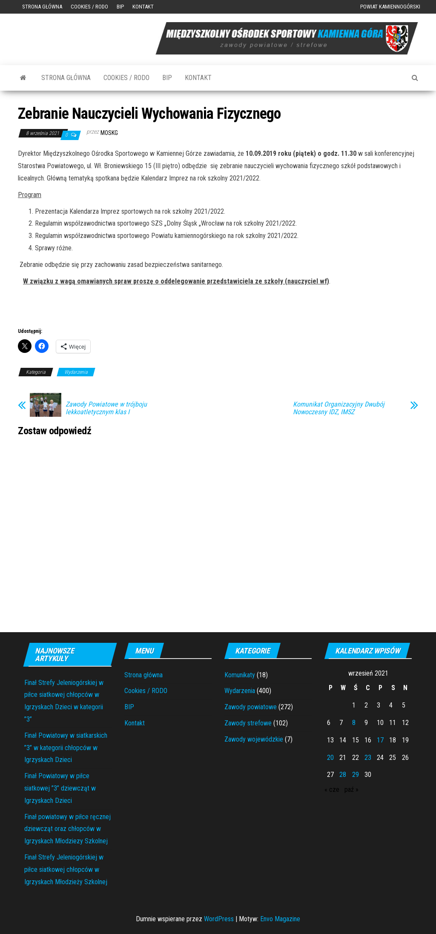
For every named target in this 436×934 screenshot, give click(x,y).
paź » (351, 789)
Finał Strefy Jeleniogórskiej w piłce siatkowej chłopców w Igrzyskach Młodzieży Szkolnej (65, 869)
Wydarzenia (76, 372)
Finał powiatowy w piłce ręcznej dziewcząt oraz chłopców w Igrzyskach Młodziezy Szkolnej (67, 829)
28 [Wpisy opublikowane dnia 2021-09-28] (342, 775)
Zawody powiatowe (250, 707)
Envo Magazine (280, 919)
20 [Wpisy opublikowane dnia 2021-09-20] (330, 758)
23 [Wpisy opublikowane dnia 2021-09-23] (367, 758)
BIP (120, 6)
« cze (331, 789)
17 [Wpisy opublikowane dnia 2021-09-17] (380, 740)
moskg (109, 132)
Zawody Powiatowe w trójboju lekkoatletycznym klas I (106, 408)
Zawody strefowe (248, 723)
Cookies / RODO (89, 6)
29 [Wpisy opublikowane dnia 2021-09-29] (355, 775)
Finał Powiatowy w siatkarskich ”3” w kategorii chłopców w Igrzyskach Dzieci (65, 747)
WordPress (219, 919)
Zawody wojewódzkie (253, 739)
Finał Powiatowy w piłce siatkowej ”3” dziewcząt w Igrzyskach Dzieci (60, 788)
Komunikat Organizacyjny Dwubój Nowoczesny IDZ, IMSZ (338, 408)
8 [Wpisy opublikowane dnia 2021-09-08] (354, 723)
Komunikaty (239, 675)
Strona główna (42, 6)
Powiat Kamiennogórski (390, 6)
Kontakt (143, 6)
